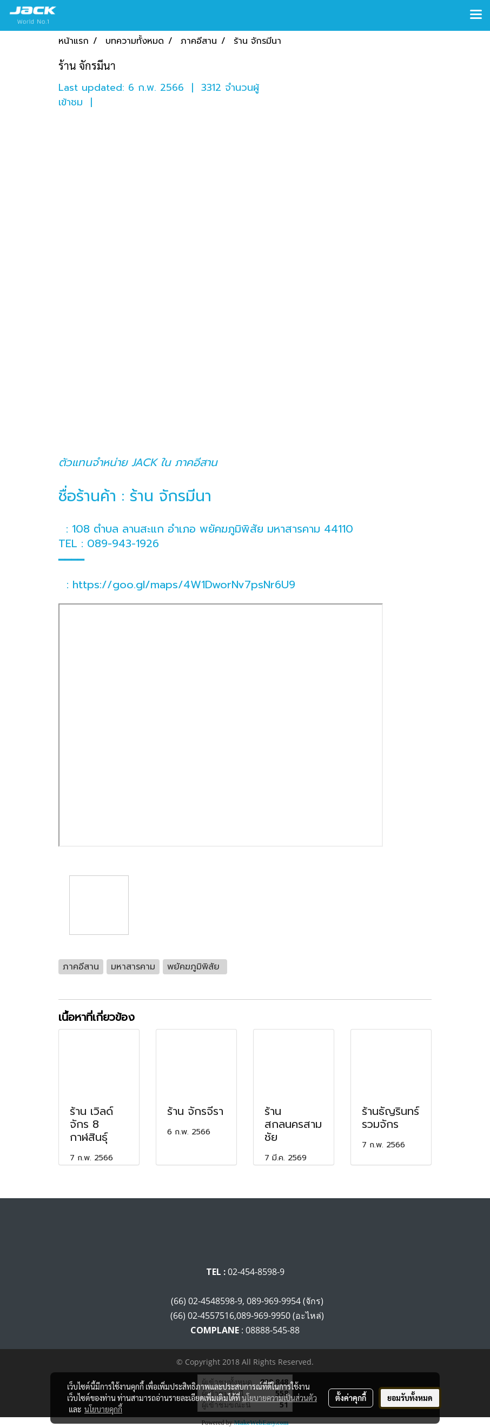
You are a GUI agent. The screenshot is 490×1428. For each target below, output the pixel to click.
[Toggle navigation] (476, 15)
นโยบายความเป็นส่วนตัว (279, 1398)
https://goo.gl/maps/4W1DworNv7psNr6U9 (183, 584)
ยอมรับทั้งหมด (410, 1398)
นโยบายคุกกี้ (103, 1409)
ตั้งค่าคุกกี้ (350, 1398)
